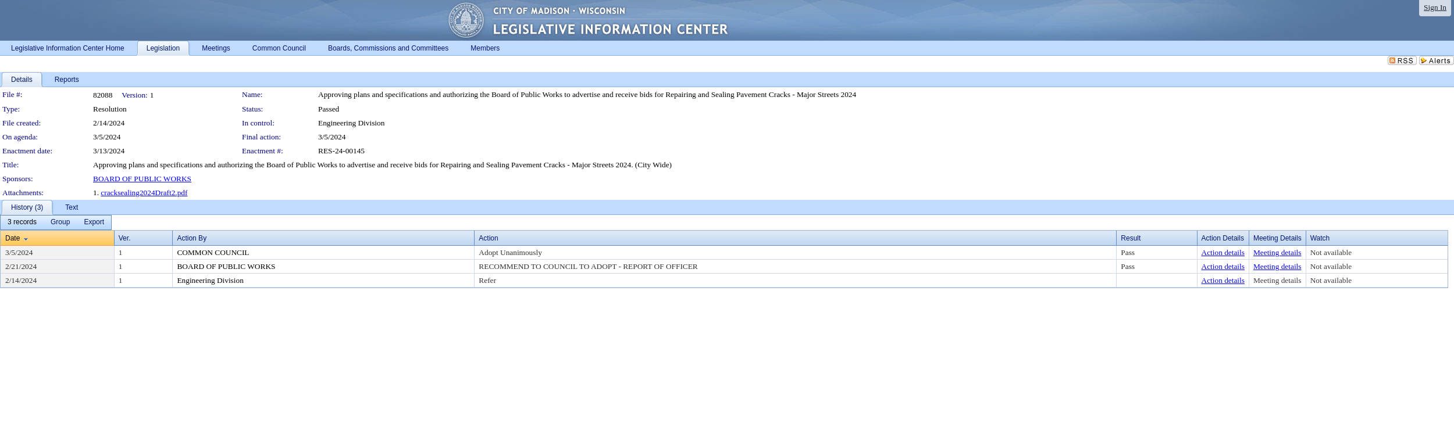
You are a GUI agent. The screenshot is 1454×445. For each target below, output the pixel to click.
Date (12, 238)
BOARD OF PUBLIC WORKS (142, 178)
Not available (1331, 252)
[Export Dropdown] (94, 222)
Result (1131, 238)
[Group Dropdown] (60, 222)
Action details (1223, 252)
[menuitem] (22, 222)
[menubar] (56, 222)
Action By (191, 238)
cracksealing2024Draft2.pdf (144, 192)
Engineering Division (351, 123)
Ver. (125, 238)
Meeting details (1277, 252)
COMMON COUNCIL (213, 252)
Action (488, 238)
